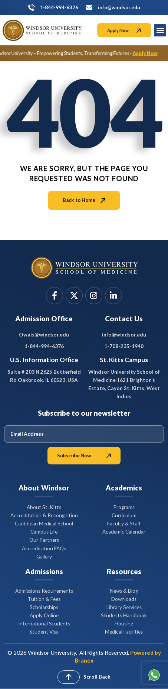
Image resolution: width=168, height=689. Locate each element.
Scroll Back (97, 677)
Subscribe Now (84, 455)
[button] (160, 30)
